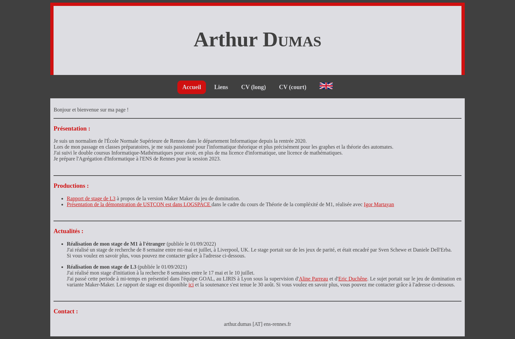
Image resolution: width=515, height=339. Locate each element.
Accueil (191, 87)
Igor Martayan (379, 204)
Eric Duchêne (352, 278)
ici (191, 284)
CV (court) (292, 87)
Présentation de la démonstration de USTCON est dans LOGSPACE (139, 204)
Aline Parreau (313, 278)
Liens (221, 87)
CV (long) (253, 87)
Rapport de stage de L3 (91, 198)
